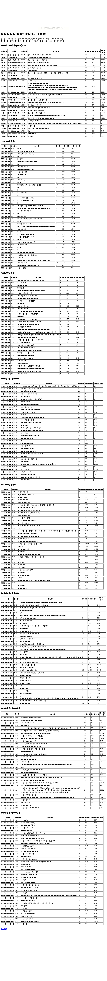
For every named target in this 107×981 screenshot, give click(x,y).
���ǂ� (4, 929)
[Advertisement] (53, 14)
